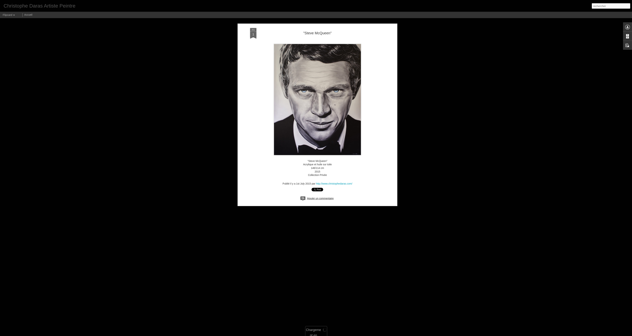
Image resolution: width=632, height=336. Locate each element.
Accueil (28, 14)
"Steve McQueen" (317, 33)
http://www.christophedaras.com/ (334, 183)
